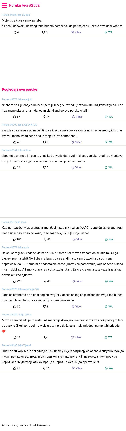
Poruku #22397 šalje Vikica (16, 314)
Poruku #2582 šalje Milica (16, 14)
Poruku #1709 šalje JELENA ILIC (19, 124)
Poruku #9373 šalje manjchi (17, 99)
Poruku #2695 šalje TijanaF (16, 345)
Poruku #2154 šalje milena (16, 150)
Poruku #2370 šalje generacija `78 (20, 289)
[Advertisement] (63, 59)
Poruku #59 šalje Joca (14, 222)
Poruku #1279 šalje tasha (15, 247)
